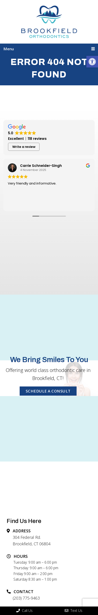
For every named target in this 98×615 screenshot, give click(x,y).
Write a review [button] (23, 147)
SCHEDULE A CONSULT (48, 391)
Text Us (73, 610)
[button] (92, 61)
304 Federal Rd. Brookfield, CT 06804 (31, 540)
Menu (8, 48)
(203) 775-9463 (26, 598)
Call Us (24, 610)
